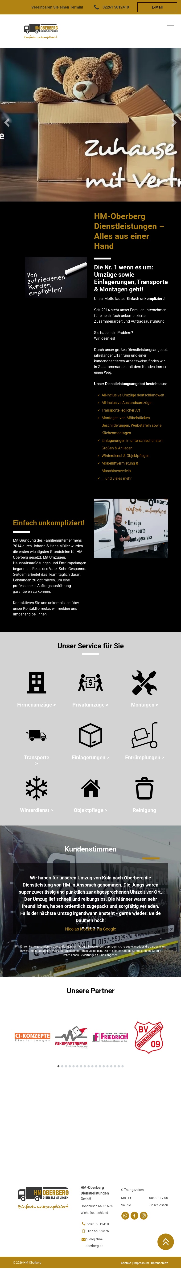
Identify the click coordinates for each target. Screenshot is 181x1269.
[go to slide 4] (94, 928)
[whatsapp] (125, 1216)
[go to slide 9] (89, 1066)
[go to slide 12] (100, 1066)
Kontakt (126, 1263)
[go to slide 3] (90, 928)
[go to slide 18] (122, 1066)
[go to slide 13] (104, 1066)
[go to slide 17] (119, 1066)
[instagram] (144, 1216)
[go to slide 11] (96, 1066)
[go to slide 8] (85, 1066)
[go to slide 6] (77, 1066)
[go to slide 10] (92, 1066)
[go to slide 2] (87, 928)
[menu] (171, 24)
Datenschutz (159, 1263)
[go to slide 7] (81, 1066)
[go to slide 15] (111, 1066)
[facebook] (134, 1216)
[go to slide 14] (107, 1066)
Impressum (141, 1263)
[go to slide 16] (115, 1066)
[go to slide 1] (83, 928)
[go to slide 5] (98, 928)
